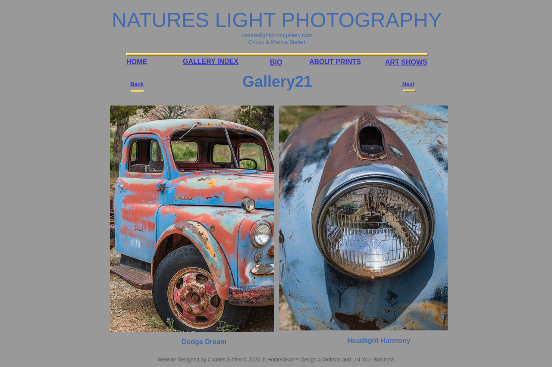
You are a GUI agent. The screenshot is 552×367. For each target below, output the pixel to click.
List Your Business (373, 360)
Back (137, 84)
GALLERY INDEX (210, 61)
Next (408, 84)
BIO (276, 62)
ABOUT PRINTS (335, 61)
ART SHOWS (406, 62)
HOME (136, 61)
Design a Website (320, 360)
